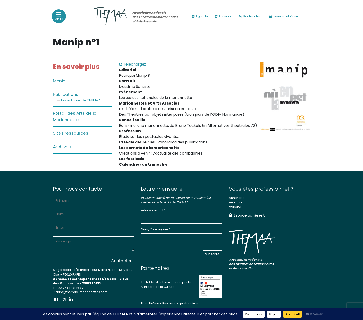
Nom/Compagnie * (155, 229)
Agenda (200, 16)
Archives (62, 147)
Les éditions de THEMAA (80, 100)
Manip (59, 81)
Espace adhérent (247, 215)
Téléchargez (132, 64)
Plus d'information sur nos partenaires (169, 303)
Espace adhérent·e (285, 16)
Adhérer (235, 207)
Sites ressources (70, 133)
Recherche (249, 16)
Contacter (121, 261)
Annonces (236, 198)
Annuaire (223, 16)
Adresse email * (153, 210)
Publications (65, 94)
